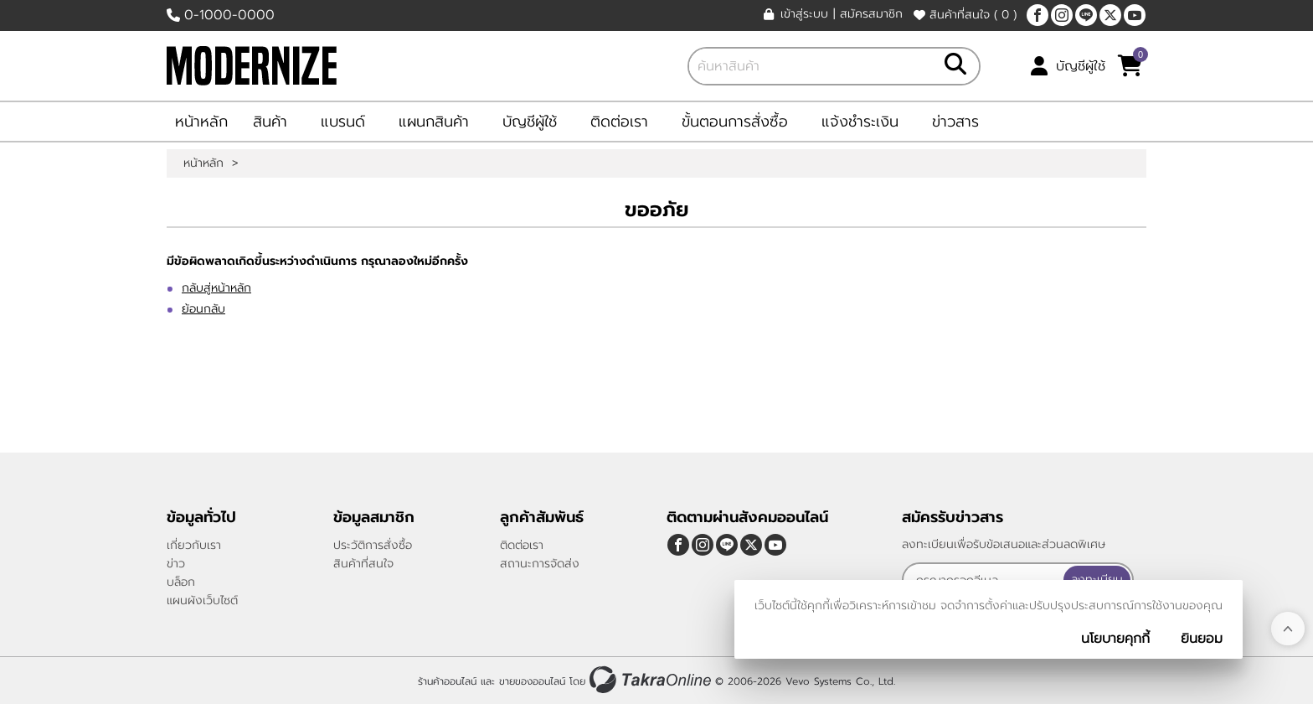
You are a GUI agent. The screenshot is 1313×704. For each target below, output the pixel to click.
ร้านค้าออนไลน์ (447, 681)
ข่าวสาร (955, 121)
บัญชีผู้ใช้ (1080, 66)
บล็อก (181, 582)
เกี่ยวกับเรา (194, 545)
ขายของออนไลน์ (532, 681)
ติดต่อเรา (619, 121)
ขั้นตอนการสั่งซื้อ (735, 121)
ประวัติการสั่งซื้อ (372, 545)
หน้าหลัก (201, 121)
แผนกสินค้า (434, 121)
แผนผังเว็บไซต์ (202, 600)
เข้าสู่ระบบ (804, 14)
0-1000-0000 (229, 15)
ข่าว (176, 563)
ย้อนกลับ (203, 309)
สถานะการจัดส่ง (539, 563)
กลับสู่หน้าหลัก (216, 288)
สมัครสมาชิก (871, 14)
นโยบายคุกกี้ (1115, 639)
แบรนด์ (343, 121)
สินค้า (270, 121)
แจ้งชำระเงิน (860, 121)
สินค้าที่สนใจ (965, 14)
